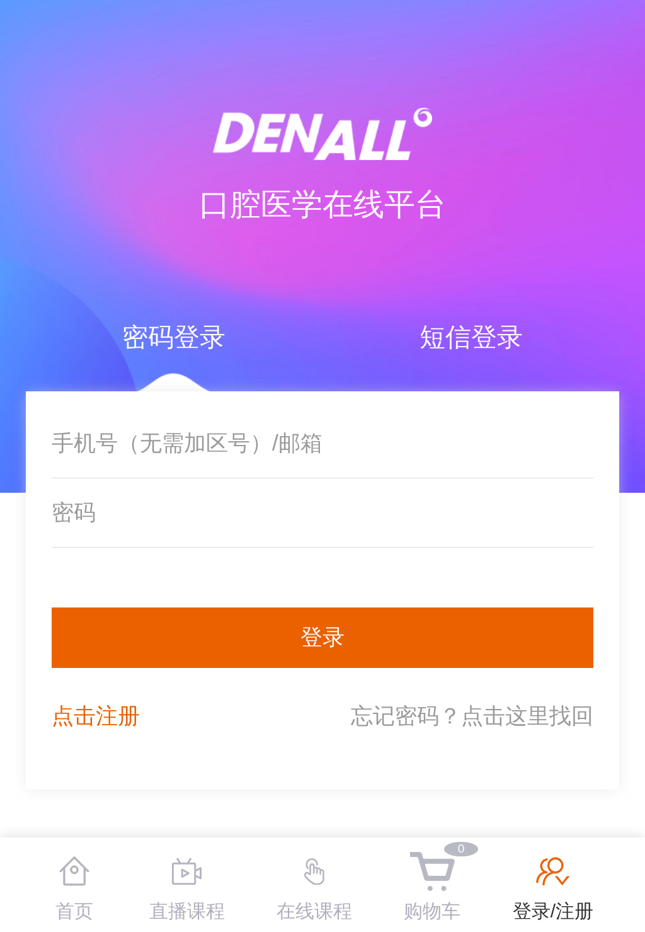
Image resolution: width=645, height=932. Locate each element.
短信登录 (471, 337)
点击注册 (96, 715)
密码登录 (173, 337)
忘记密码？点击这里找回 (472, 715)
